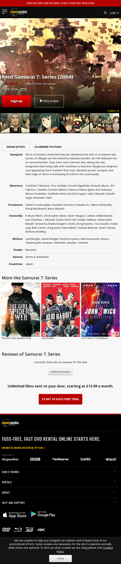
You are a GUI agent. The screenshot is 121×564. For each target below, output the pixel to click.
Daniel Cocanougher (38, 205)
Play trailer (49, 101)
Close (60, 558)
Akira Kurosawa (89, 239)
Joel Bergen (32, 239)
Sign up (16, 101)
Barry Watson (56, 208)
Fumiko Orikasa (86, 220)
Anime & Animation (37, 257)
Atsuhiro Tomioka (77, 243)
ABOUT (59, 492)
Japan (29, 264)
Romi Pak (70, 220)
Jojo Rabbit (47, 338)
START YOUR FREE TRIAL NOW (60, 3)
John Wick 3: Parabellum (94, 338)
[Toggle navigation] (6, 11)
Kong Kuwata (85, 224)
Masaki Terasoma (36, 224)
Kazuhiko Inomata (63, 205)
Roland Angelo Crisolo (61, 224)
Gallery (113, 111)
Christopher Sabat (55, 216)
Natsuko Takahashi (54, 243)
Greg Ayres (54, 228)
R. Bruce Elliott (34, 216)
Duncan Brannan (88, 228)
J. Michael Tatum (53, 220)
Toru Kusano (101, 224)
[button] (104, 12)
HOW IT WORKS (59, 472)
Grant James (107, 228)
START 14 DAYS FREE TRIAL (60, 399)
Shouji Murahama (35, 208)
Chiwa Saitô (104, 220)
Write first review (60, 371)
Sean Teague (76, 216)
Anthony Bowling (35, 231)
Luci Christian (33, 220)
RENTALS (59, 482)
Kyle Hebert (69, 228)
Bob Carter (39, 228)
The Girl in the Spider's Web (16, 338)
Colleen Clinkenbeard (99, 216)
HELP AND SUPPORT (59, 503)
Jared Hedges (50, 239)
